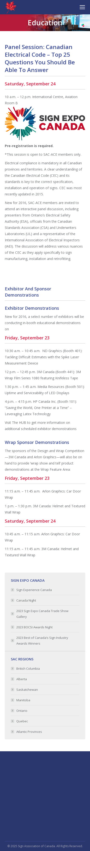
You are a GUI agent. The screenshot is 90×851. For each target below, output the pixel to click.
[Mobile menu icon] (82, 7)
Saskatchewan (27, 689)
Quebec (22, 721)
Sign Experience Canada (34, 590)
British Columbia (28, 668)
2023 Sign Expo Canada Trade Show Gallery (42, 614)
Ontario (21, 710)
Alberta (21, 679)
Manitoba (23, 700)
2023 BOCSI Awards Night (34, 627)
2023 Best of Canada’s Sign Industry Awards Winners (42, 640)
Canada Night (26, 600)
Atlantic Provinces (29, 731)
